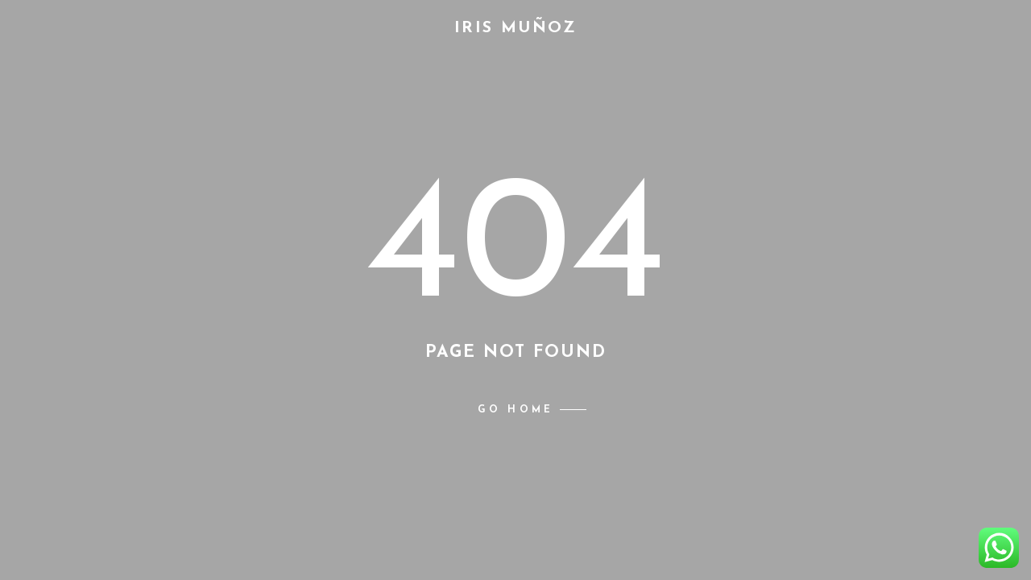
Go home (515, 410)
